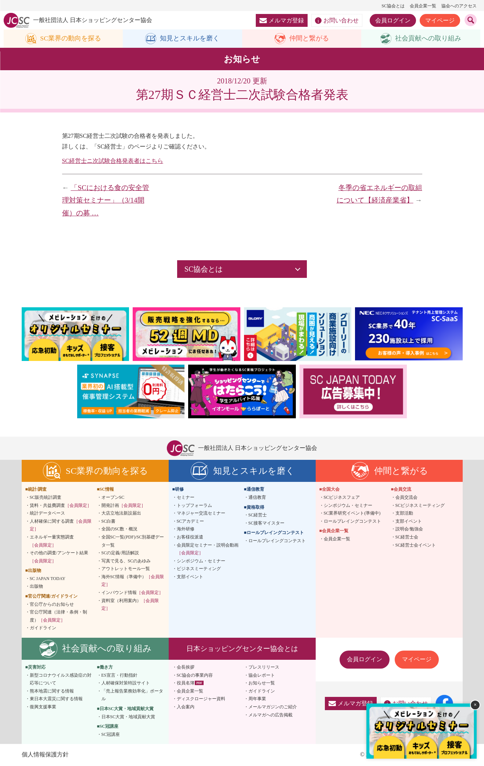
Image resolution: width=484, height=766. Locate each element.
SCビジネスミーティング (420, 505)
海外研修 (185, 529)
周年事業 (257, 699)
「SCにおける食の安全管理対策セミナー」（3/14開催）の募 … (105, 200)
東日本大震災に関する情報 (56, 699)
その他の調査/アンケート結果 (59, 556)
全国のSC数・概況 (119, 529)
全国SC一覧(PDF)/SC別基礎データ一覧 (132, 541)
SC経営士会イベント (415, 545)
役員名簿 (185, 683)
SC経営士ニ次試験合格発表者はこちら (113, 161)
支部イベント (190, 576)
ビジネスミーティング (199, 569)
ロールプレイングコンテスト (277, 540)
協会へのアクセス (459, 5)
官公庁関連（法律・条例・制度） (58, 616)
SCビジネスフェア (342, 497)
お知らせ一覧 (261, 683)
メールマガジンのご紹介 (272, 706)
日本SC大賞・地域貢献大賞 (128, 716)
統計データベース (47, 513)
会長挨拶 (185, 667)
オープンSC (113, 497)
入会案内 (185, 706)
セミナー (185, 497)
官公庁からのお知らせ (52, 604)
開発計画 (123, 505)
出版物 (36, 586)
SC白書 (108, 521)
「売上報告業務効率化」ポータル (132, 695)
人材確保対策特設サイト (125, 683)
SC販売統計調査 (46, 497)
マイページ (440, 20)
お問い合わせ (337, 20)
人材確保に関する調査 (61, 525)
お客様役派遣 (190, 537)
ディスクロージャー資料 (201, 699)
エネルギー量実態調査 (52, 541)
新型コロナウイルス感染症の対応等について (61, 679)
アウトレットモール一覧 (125, 569)
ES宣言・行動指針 (119, 675)
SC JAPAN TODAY (47, 578)
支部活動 (404, 513)
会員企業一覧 (423, 5)
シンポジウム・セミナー (201, 560)
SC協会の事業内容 (195, 675)
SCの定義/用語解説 (120, 552)
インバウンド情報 (132, 592)
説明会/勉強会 (409, 529)
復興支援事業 (43, 706)
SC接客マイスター (266, 523)
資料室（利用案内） (130, 604)
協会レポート (261, 675)
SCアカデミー (190, 521)
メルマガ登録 (281, 20)
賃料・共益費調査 (61, 505)
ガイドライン (43, 628)
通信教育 (257, 497)
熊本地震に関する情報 (52, 691)
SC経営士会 (407, 537)
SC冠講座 (110, 734)
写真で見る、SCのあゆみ (126, 560)
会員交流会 (406, 497)
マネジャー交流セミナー (201, 513)
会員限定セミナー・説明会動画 (208, 549)
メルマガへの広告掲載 (270, 714)
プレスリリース (263, 667)
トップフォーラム (194, 505)
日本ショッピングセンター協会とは (242, 648)
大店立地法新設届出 (121, 513)
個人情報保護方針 (45, 755)
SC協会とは (393, 5)
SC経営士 (257, 515)
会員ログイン (392, 20)
